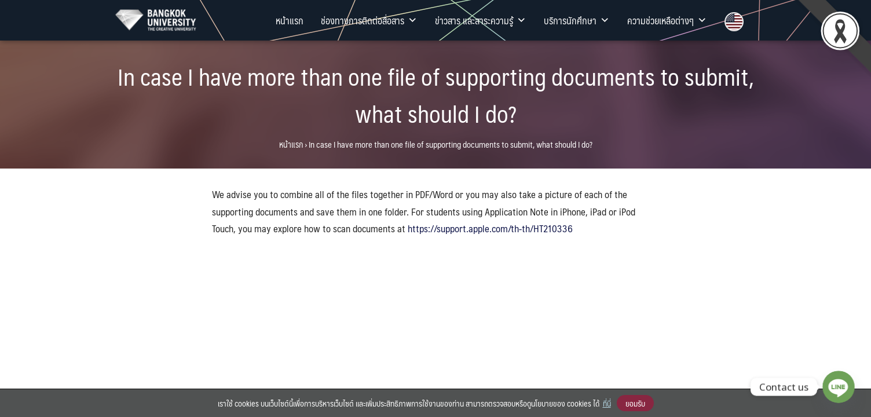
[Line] (838, 387)
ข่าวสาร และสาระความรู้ (480, 20)
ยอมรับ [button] (635, 403)
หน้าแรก (289, 20)
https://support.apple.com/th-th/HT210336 (490, 228)
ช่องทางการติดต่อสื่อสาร (369, 20)
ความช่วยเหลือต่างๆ (667, 20)
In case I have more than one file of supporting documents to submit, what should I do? (436, 95)
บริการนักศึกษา (577, 20)
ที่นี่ (607, 403)
